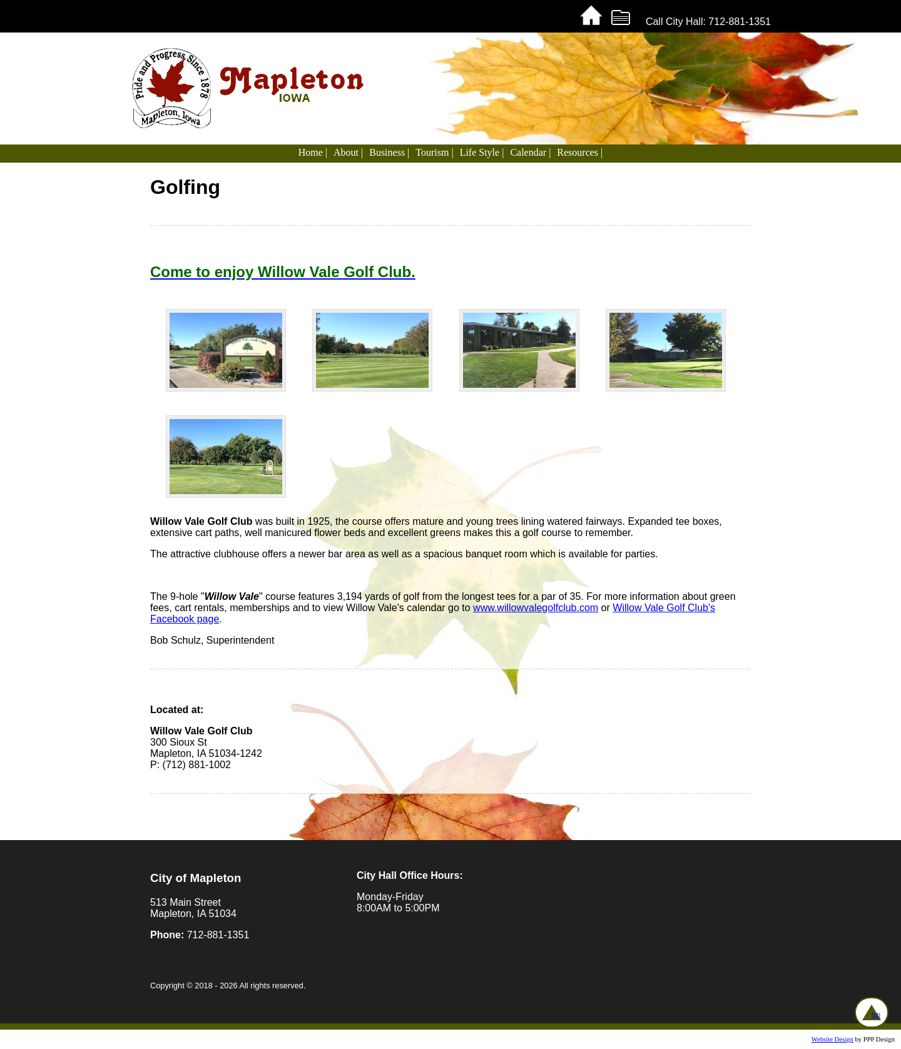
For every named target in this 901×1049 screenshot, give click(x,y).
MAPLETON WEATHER (654, 907)
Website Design (832, 1039)
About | (348, 152)
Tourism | (434, 152)
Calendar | (530, 152)
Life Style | (482, 152)
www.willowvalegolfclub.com (535, 607)
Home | (312, 152)
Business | (389, 152)
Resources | (580, 152)
